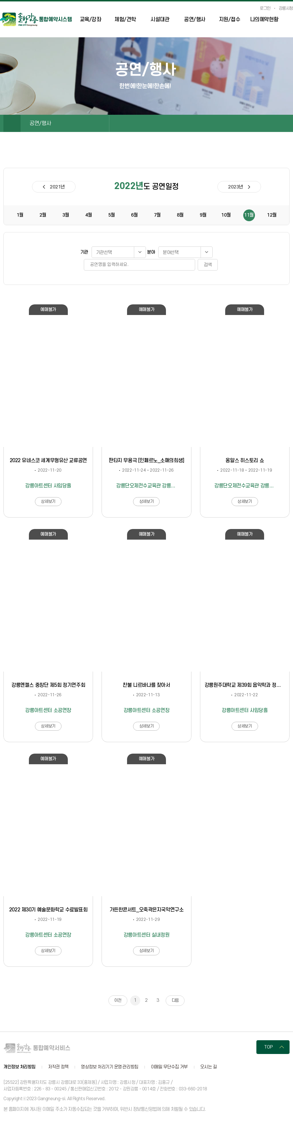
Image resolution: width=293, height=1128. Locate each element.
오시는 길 (208, 1067)
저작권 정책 (58, 1067)
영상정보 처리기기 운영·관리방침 (109, 1067)
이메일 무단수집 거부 (169, 1067)
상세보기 (48, 501)
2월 (42, 215)
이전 (117, 1000)
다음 (175, 1000)
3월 (65, 215)
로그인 (265, 8)
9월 (203, 215)
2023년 (235, 187)
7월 (157, 215)
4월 (88, 215)
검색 (208, 264)
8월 (180, 215)
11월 (249, 215)
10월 (226, 215)
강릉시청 (286, 8)
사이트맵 (290, 20)
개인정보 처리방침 (19, 1067)
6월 (134, 215)
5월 (111, 215)
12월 (272, 215)
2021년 (57, 187)
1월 (20, 215)
